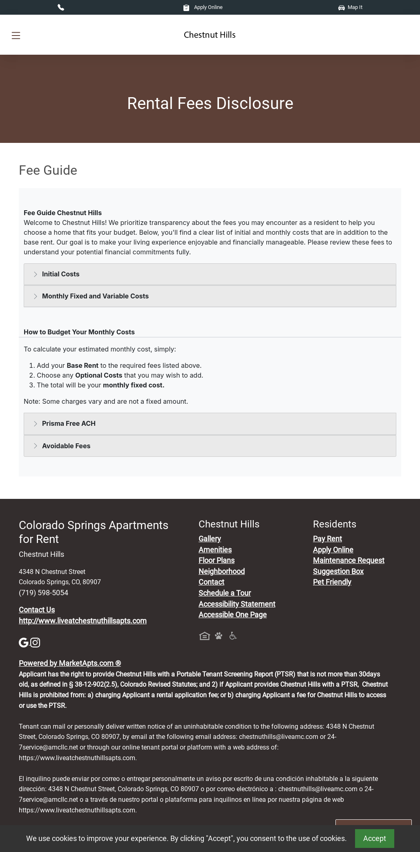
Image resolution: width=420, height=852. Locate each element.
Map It (350, 7)
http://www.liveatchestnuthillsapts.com (83, 621)
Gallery (210, 539)
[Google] (24, 642)
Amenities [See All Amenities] (215, 550)
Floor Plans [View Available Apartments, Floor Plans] (217, 560)
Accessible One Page (233, 615)
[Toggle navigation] (16, 35)
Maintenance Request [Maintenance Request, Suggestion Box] (348, 560)
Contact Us (37, 610)
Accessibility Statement (237, 604)
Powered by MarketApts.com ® (70, 663)
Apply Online (203, 7)
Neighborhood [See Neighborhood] (222, 571)
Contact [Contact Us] (211, 582)
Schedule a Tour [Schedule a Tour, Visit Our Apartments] (225, 593)
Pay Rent (327, 539)
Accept (374, 838)
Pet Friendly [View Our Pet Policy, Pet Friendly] (332, 582)
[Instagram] (35, 642)
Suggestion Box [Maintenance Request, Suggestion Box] (338, 571)
